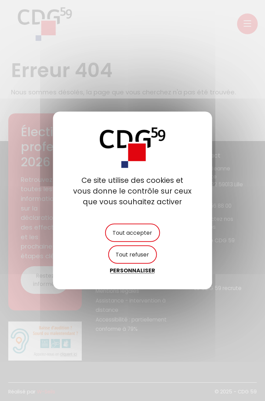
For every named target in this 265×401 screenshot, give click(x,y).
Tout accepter (132, 233)
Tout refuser (132, 255)
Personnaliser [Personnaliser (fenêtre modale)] (132, 270)
